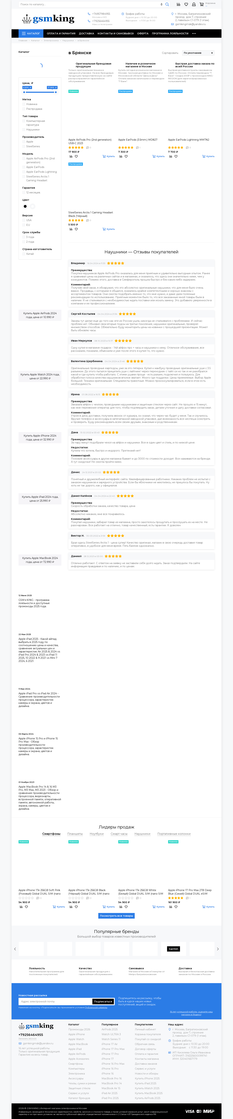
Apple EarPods (35, 167)
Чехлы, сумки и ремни (82, 1083)
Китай (30, 253)
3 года (30, 237)
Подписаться (103, 1001)
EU (28, 225)
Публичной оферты (96, 1007)
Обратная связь (145, 1044)
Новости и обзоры (146, 1073)
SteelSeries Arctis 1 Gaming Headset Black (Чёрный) (90, 214)
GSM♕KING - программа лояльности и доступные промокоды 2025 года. (34, 603)
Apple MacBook (78, 1044)
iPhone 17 (108, 1058)
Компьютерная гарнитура (35, 122)
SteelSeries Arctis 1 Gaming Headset (37, 178)
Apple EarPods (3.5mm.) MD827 (137, 139)
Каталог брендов (79, 1098)
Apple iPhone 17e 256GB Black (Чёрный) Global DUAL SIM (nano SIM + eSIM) (89, 892)
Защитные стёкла (79, 1088)
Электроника (76, 1073)
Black (25, 206)
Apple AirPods (77, 1054)
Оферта (143, 33)
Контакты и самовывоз (116, 33)
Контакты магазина (147, 1058)
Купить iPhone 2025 (147, 1078)
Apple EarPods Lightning (41, 171)
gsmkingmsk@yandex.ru (190, 24)
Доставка (86, 33)
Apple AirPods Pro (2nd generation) (40, 160)
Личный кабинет (145, 1029)
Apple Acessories (78, 1058)
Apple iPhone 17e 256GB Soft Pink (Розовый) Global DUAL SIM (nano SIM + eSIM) (40, 892)
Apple (29, 141)
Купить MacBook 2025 (149, 1093)
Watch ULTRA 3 (111, 1034)
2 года (30, 241)
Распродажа (34, 108)
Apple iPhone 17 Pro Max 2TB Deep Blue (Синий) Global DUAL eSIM (190, 892)
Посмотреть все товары (116, 915)
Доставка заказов (146, 1063)
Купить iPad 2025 (145, 1083)
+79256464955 (101, 21)
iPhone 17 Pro (110, 1054)
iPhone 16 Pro (110, 1068)
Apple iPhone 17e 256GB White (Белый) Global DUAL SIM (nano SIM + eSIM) (140, 892)
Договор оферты (145, 1049)
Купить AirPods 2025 (147, 1098)
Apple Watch (76, 1039)
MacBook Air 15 (111, 1088)
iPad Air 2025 (109, 1093)
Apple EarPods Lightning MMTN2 (188, 139)
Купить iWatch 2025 (147, 1088)
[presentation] (15, 948)
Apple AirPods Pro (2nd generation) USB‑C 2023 (89, 141)
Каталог (31, 33)
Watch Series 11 (111, 1039)
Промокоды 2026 (79, 1029)
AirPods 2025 (110, 1029)
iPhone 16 (108, 1073)
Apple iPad (75, 1049)
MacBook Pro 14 (112, 1083)
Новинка (31, 104)
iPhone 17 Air (110, 1044)
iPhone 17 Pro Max (113, 1049)
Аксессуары (75, 1078)
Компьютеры (76, 1068)
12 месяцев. (33, 192)
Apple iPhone (76, 1034)
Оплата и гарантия (61, 33)
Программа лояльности (170, 33)
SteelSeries (33, 146)
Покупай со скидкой (148, 1039)
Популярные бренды (116, 931)
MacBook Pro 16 (112, 1078)
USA (28, 220)
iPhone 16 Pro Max (113, 1063)
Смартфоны (75, 1063)
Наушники (33, 129)
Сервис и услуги (78, 1093)
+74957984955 (101, 13)
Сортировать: (170, 53)
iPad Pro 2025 (110, 1098)
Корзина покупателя (148, 1034)
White (32, 206)
